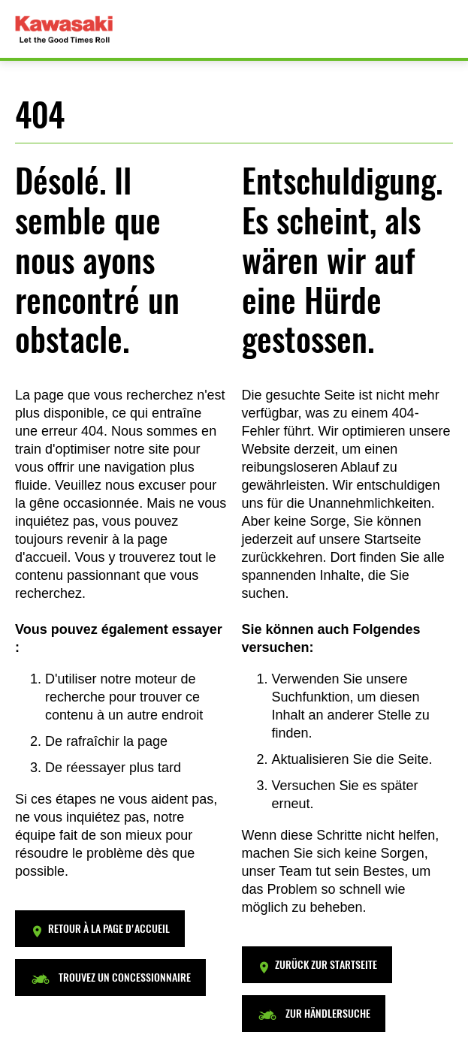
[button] (100, 928)
